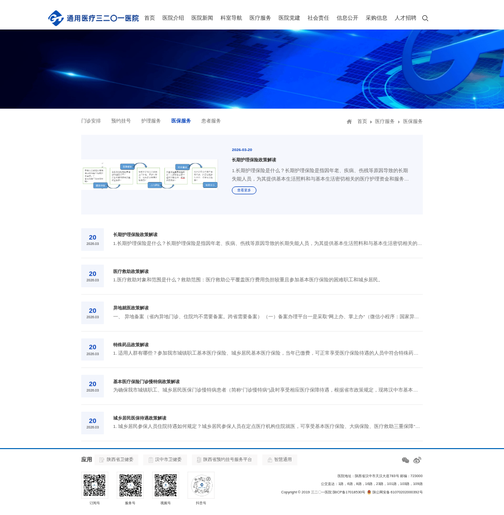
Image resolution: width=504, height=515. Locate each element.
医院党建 (289, 18)
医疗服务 (260, 18)
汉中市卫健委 (165, 460)
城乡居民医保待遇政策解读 (139, 418)
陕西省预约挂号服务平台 (224, 460)
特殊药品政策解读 (131, 344)
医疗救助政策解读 (131, 271)
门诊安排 (91, 120)
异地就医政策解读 (131, 307)
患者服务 (211, 120)
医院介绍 (173, 18)
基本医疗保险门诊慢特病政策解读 (146, 381)
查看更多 (244, 190)
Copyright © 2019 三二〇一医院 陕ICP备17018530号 (323, 492)
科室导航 (231, 18)
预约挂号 (121, 120)
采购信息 (376, 18)
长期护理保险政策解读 (135, 234)
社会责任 (318, 18)
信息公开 (347, 18)
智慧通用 (280, 459)
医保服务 (181, 120)
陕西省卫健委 (116, 459)
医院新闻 (202, 18)
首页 (149, 18)
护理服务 (151, 120)
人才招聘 (405, 18)
